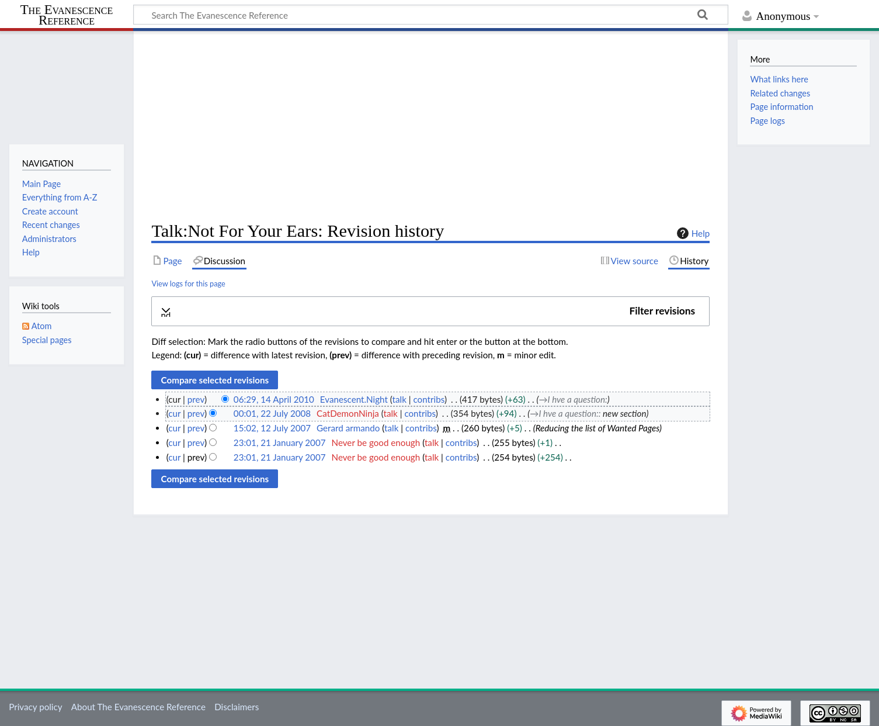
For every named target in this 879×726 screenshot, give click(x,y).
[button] (430, 311)
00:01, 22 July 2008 (272, 413)
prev (195, 399)
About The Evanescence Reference (138, 706)
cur (174, 413)
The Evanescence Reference (66, 15)
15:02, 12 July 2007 (272, 428)
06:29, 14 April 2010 (274, 399)
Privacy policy (35, 706)
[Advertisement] (430, 126)
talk (399, 399)
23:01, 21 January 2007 (280, 442)
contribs (428, 399)
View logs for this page (188, 283)
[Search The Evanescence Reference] (431, 14)
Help (692, 233)
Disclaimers (236, 706)
